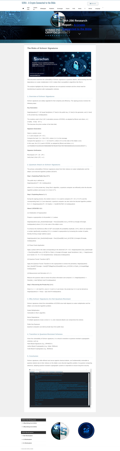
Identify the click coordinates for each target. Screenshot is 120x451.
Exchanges (60, 8)
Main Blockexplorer (28, 435)
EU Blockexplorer (27, 443)
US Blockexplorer (27, 439)
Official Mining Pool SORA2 (30, 426)
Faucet (67, 8)
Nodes (79, 8)
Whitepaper (43, 8)
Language (97, 8)
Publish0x (51, 8)
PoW (74, 8)
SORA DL (28, 8)
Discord (93, 3)
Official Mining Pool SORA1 (30, 423)
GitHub (90, 8)
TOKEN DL (35, 8)
